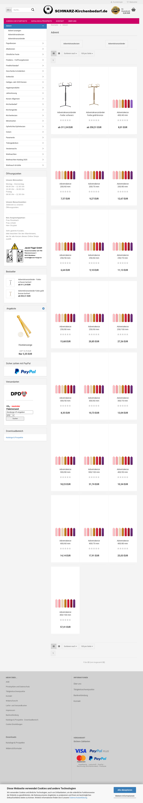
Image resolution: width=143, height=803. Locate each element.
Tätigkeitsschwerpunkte (15, 691)
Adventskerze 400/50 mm (123, 470)
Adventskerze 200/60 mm (65, 185)
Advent (8, 26)
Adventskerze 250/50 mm (65, 256)
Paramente (10, 137)
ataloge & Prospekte (16, 743)
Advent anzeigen (14, 31)
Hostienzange (25, 345)
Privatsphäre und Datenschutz (18, 687)
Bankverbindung (12, 715)
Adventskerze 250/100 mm (123, 327)
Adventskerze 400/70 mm (94, 542)
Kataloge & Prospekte (41, 21)
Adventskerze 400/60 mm (65, 542)
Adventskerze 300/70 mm (123, 399)
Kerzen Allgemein (13, 99)
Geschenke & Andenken (15, 71)
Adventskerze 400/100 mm (65, 613)
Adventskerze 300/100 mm (94, 470)
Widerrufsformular (14, 748)
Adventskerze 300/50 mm (65, 399)
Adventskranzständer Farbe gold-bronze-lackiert (95, 114)
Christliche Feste (12, 54)
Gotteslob (10, 77)
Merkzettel (132, 2)
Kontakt (60, 21)
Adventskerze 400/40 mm (123, 113)
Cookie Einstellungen (14, 724)
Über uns (72, 21)
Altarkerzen (10, 49)
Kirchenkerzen (11, 115)
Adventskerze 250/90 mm (94, 327)
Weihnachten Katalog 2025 (16, 160)
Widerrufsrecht (12, 701)
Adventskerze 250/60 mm (94, 256)
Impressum (10, 710)
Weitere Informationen (124, 796)
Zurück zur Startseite (16, 21)
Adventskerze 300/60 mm (94, 399)
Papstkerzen (11, 43)
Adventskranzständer (16, 39)
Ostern (8, 132)
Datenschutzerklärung (78, 798)
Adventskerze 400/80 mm (123, 542)
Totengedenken (12, 143)
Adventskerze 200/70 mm (94, 185)
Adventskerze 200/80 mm (123, 185)
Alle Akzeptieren (125, 790)
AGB (7, 682)
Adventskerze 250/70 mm (123, 256)
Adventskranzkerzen (16, 34)
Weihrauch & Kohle (13, 165)
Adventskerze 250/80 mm (65, 327)
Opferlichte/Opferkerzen (15, 126)
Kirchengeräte (11, 110)
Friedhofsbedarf (12, 66)
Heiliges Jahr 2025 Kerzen (16, 82)
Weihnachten (11, 154)
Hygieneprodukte (12, 88)
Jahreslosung (11, 93)
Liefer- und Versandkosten (16, 705)
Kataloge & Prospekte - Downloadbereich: (22, 720)
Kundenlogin (117, 2)
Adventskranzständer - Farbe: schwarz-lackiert (66, 114)
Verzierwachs (11, 149)
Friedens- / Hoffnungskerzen (17, 60)
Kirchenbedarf (11, 104)
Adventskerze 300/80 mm (65, 470)
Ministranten (11, 121)
